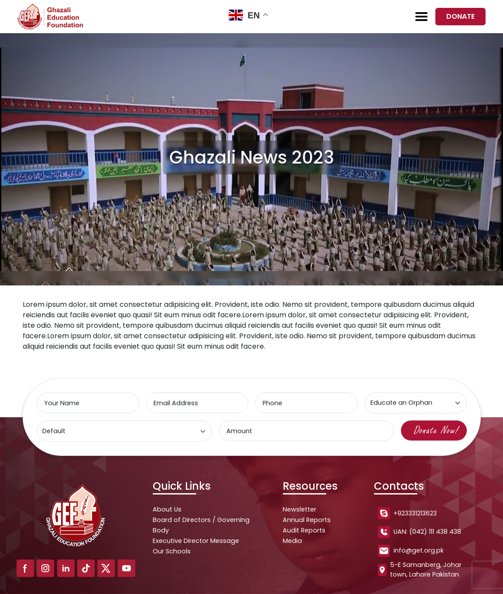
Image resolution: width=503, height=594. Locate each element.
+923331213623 (407, 513)
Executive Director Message (196, 540)
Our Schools (172, 551)
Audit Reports (304, 530)
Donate (460, 16)
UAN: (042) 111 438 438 (419, 532)
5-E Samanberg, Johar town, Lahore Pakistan (420, 569)
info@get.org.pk (411, 551)
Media (292, 540)
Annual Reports (307, 519)
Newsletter (299, 509)
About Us (167, 509)
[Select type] (415, 403)
